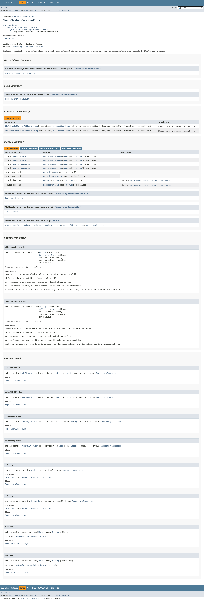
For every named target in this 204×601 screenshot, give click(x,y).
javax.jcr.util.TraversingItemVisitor (22, 27)
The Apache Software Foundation (32, 598)
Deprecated (43, 3)
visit (8, 212)
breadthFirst (11, 99)
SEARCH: (173, 8)
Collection (58, 126)
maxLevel (24, 99)
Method (34, 10)
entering (47, 172)
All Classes (6, 7)
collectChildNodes (52, 156)
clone (8, 225)
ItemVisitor (9, 38)
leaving (9, 198)
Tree (34, 3)
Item (67, 126)
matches (47, 180)
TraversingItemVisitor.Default (27, 47)
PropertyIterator (22, 164)
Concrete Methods (71, 148)
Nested (12, 10)
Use (28, 3)
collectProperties (52, 164)
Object (55, 220)
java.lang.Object (10, 25)
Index (52, 3)
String (34, 126)
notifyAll (68, 225)
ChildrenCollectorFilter (17, 126)
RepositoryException (106, 373)
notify (57, 225)
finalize (25, 225)
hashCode (47, 225)
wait (88, 225)
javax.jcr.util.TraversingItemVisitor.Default (29, 29)
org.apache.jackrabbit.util (23, 16)
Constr (26, 10)
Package (14, 3)
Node (65, 156)
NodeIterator (19, 156)
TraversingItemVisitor (87, 68)
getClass (37, 225)
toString (79, 225)
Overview (5, 3)
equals (16, 225)
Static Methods (29, 148)
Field (19, 10)
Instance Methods (49, 148)
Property (57, 176)
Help (58, 3)
